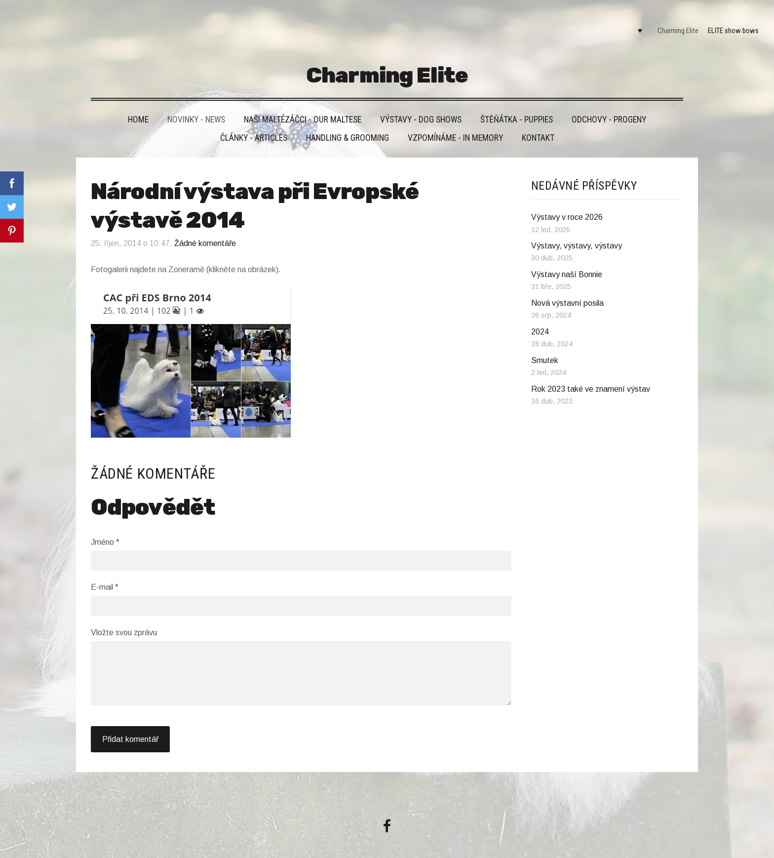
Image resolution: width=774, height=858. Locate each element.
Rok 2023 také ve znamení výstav (590, 373)
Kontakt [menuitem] (538, 122)
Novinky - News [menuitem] (196, 104)
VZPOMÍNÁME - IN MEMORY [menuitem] (455, 122)
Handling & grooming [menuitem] (347, 122)
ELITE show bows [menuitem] (725, 22)
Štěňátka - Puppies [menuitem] (516, 104)
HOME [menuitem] (138, 104)
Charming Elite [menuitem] (670, 22)
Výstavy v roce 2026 (567, 201)
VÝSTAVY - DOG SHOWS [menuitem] (421, 104)
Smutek (544, 344)
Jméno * (105, 526)
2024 (540, 316)
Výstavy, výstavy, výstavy (576, 230)
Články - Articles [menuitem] (253, 122)
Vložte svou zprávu (124, 617)
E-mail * (104, 571)
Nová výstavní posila (567, 287)
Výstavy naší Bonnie (566, 258)
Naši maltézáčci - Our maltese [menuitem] (302, 104)
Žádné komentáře (205, 227)
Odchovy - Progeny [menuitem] (609, 104)
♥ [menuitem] (632, 22)
